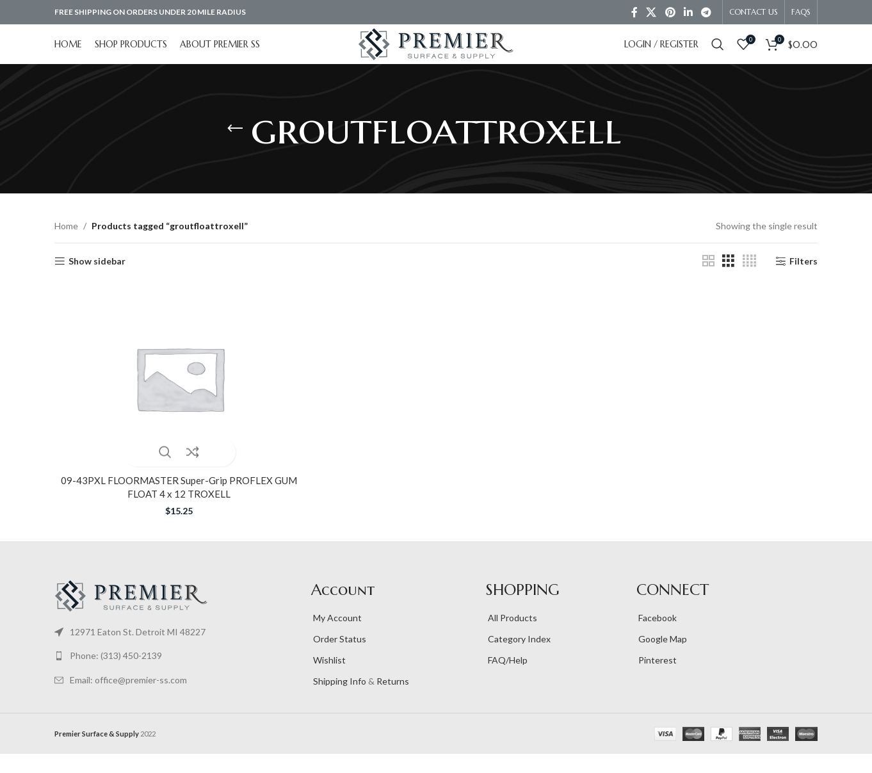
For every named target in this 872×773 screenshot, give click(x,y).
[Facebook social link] (634, 12)
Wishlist (328, 679)
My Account (336, 636)
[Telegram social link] (706, 12)
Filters (803, 280)
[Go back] (235, 148)
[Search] (718, 54)
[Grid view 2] (708, 280)
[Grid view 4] (749, 280)
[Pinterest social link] (670, 12)
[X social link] (651, 12)
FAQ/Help (507, 679)
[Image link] (131, 613)
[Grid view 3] (728, 280)
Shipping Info (338, 700)
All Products (511, 636)
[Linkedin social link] (688, 12)
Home (66, 245)
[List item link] (176, 651)
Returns (392, 700)
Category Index (518, 658)
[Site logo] (436, 53)
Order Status (338, 658)
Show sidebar (97, 280)
